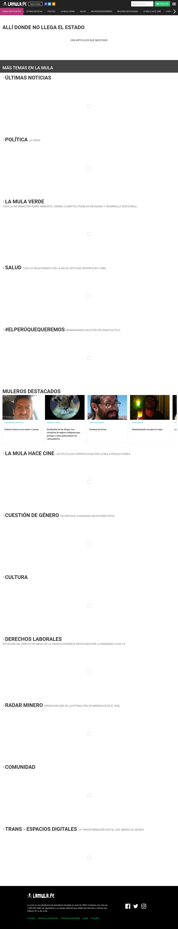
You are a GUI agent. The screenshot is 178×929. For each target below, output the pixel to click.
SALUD (83, 11)
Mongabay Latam (53, 423)
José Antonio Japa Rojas (14, 423)
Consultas (95, 918)
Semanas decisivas (97, 429)
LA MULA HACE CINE (152, 11)
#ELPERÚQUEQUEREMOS (101, 11)
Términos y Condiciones (48, 918)
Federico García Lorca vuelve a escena (21, 429)
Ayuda (85, 918)
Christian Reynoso (96, 423)
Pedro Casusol (138, 423)
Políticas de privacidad (70, 918)
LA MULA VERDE (68, 11)
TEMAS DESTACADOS (11, 11)
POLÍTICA (52, 11)
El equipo (31, 918)
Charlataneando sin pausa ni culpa (147, 429)
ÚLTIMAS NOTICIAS (34, 11)
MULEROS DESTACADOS (127, 11)
